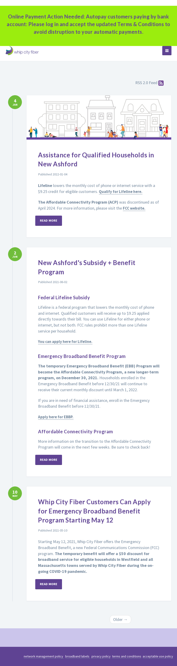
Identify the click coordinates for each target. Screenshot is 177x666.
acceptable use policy (158, 656)
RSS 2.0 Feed (149, 82)
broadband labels (77, 656)
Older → (120, 619)
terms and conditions (126, 656)
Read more (51, 220)
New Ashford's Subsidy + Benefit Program (96, 266)
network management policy (44, 656)
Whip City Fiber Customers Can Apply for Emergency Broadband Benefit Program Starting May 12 (97, 510)
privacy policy (101, 656)
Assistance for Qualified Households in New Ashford (87, 159)
